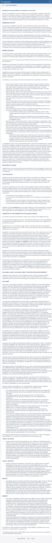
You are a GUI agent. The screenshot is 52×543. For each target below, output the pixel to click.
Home (3, 5)
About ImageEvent (21, 538)
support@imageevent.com (18, 221)
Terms (28, 538)
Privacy (33, 538)
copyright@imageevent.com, (16, 180)
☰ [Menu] (50, 1)
